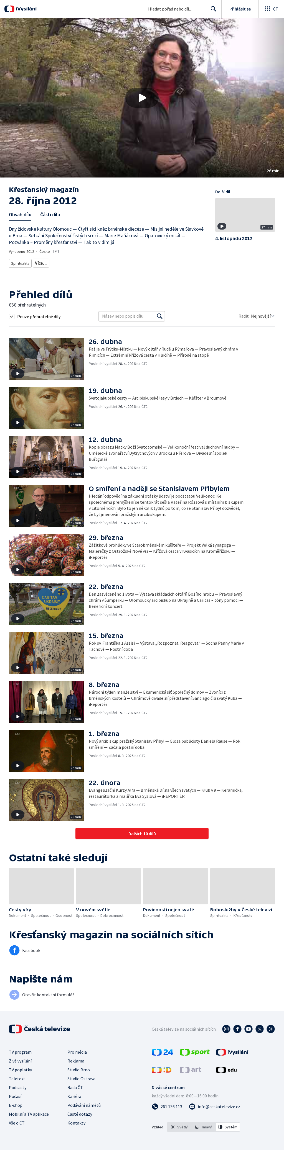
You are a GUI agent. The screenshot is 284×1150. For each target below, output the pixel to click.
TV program (20, 1050)
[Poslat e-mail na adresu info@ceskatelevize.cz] (214, 1104)
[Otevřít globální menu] (271, 9)
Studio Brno (78, 1068)
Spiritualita (20, 262)
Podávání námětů (84, 1103)
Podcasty (17, 1085)
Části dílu (50, 214)
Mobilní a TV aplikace (29, 1112)
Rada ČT (75, 1085)
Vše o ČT (17, 1121)
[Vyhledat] (160, 314)
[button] (142, 97)
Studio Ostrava (81, 1076)
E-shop (15, 1103)
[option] (179, 1125)
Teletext (17, 1076)
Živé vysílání (20, 1059)
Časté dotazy (79, 1112)
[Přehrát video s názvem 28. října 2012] (142, 98)
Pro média (77, 1050)
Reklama (75, 1059)
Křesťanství (45, 262)
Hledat (212, 11)
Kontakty (76, 1121)
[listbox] (203, 1125)
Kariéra (74, 1094)
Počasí (15, 1094)
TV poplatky (20, 1068)
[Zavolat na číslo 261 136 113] (167, 1104)
